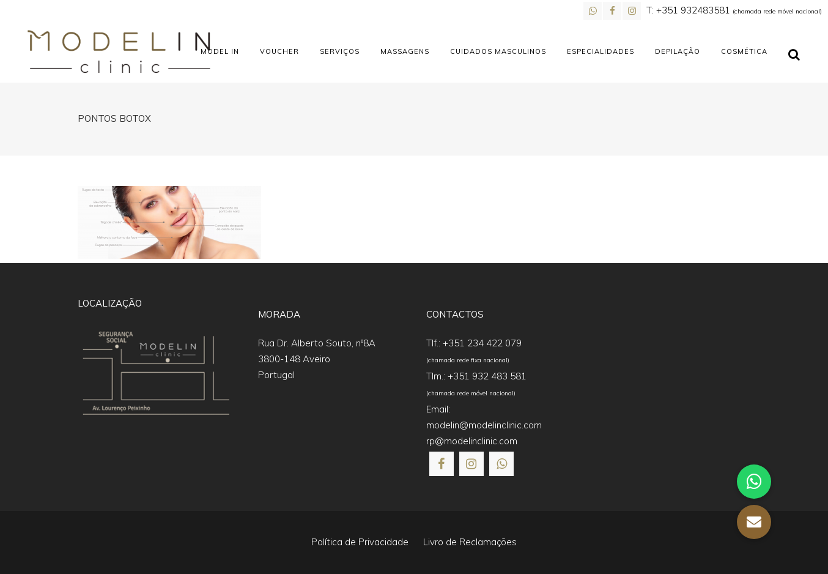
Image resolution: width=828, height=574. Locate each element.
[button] (24, 549)
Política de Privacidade (359, 542)
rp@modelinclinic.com (471, 441)
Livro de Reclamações (470, 542)
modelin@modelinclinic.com (484, 425)
